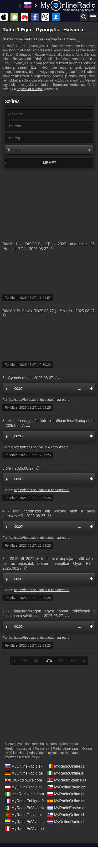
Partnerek (42, 748)
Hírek (9, 748)
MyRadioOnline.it (65, 773)
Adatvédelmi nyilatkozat (46, 753)
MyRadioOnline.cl (65, 815)
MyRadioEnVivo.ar (66, 808)
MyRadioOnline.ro (66, 766)
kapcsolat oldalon (30, 89)
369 (36, 661)
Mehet (49, 163)
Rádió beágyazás (66, 748)
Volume (90, 388)
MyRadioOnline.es (66, 801)
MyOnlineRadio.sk (23, 766)
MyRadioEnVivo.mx (25, 808)
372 (73, 661)
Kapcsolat (23, 748)
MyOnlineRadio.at (23, 787)
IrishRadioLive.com (24, 794)
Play (7, 389)
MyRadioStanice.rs (66, 780)
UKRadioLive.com (23, 780)
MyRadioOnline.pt (23, 815)
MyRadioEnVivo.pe (24, 828)
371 (61, 661)
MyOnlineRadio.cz (66, 787)
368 (24, 661)
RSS (40, 757)
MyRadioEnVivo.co (24, 822)
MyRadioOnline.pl (65, 794)
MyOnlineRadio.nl (65, 822)
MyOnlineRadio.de (24, 773)
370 (49, 661)
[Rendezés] (49, 149)
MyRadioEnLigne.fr (24, 801)
